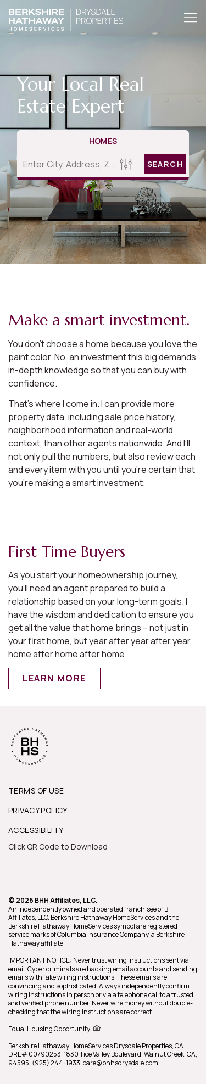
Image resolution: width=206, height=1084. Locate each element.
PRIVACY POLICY (38, 810)
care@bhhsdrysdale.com (120, 1063)
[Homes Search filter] (126, 164)
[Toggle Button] (190, 18)
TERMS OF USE (36, 790)
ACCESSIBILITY (35, 830)
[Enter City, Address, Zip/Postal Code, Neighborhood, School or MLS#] (66, 164)
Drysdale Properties (143, 1046)
